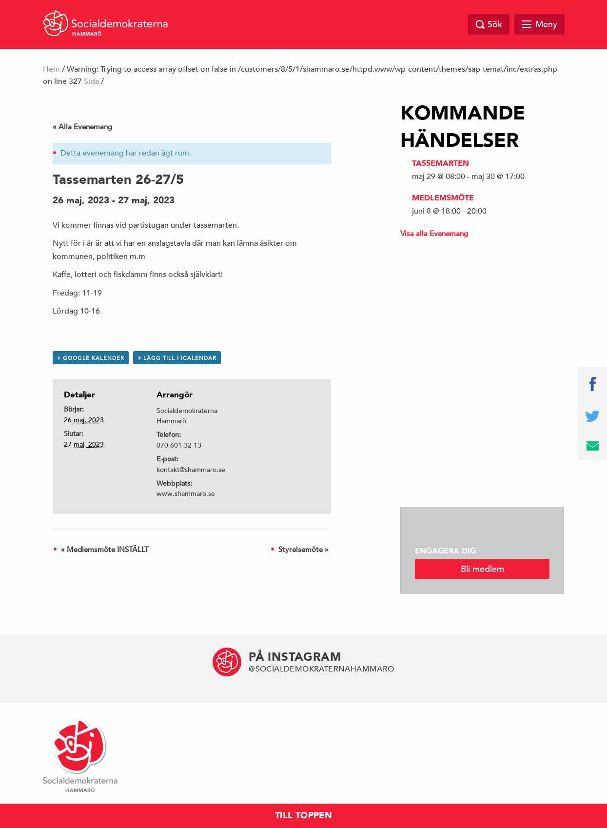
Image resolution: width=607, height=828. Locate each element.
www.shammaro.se (186, 493)
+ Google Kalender (90, 357)
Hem (51, 69)
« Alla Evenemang (82, 126)
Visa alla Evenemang (434, 233)
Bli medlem (482, 568)
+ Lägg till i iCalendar (176, 357)
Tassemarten (440, 163)
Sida (91, 81)
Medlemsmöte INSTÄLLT (105, 549)
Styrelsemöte (303, 549)
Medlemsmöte (443, 198)
